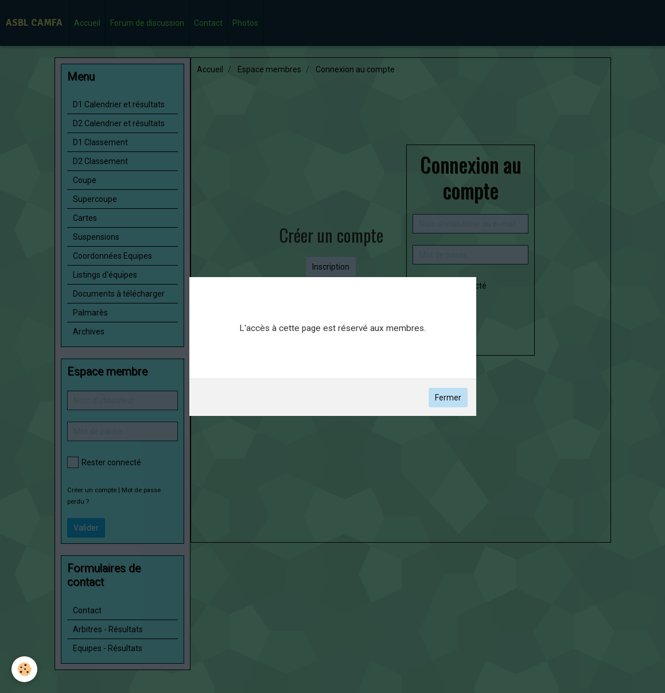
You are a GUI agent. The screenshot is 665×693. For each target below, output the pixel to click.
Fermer (448, 397)
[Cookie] (24, 669)
